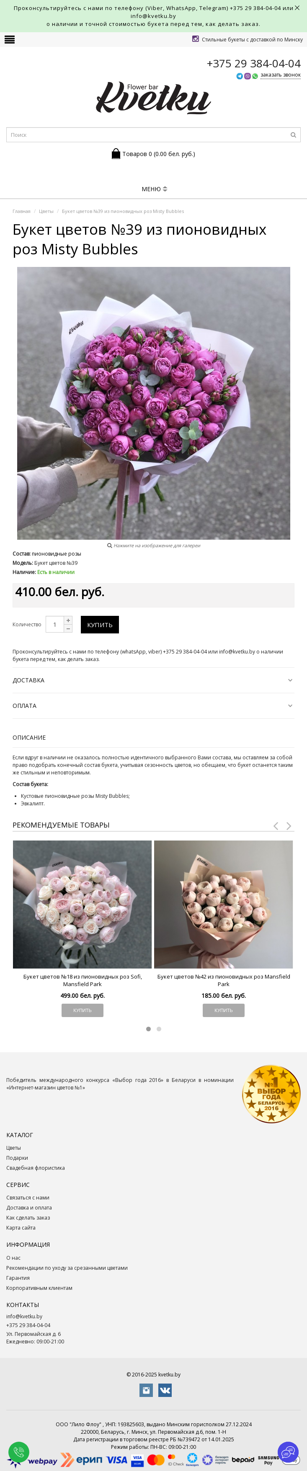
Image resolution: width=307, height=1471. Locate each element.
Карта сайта (21, 1227)
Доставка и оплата (29, 1207)
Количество (27, 624)
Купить (100, 624)
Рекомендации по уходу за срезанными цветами (67, 1267)
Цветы (13, 1147)
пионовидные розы (56, 553)
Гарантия (18, 1277)
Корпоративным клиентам (39, 1288)
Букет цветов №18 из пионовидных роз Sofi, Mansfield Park (82, 980)
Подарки (17, 1157)
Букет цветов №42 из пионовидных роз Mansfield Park (223, 980)
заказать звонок (281, 74)
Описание (29, 737)
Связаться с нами (27, 1197)
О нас (13, 1257)
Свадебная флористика (35, 1167)
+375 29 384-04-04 (255, 8)
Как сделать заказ (28, 1217)
